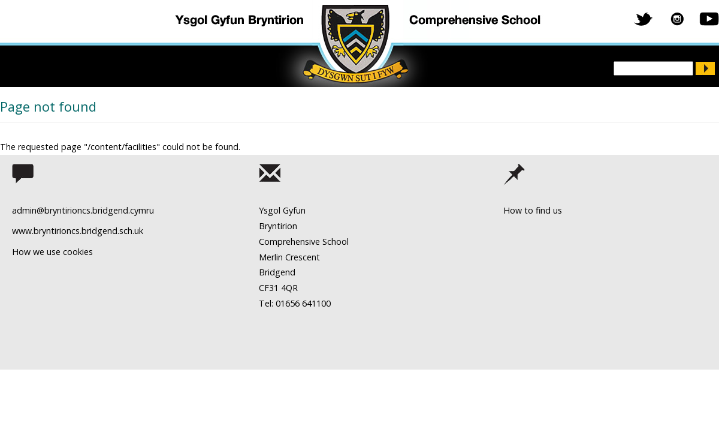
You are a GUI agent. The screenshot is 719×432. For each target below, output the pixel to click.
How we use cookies (52, 251)
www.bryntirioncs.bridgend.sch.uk (77, 230)
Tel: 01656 (279, 303)
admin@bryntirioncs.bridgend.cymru (83, 210)
